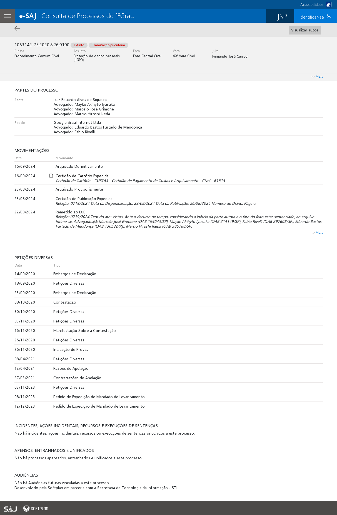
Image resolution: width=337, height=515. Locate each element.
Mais (317, 232)
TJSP (280, 16)
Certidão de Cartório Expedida (82, 175)
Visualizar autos (304, 30)
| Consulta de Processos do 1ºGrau (76, 15)
